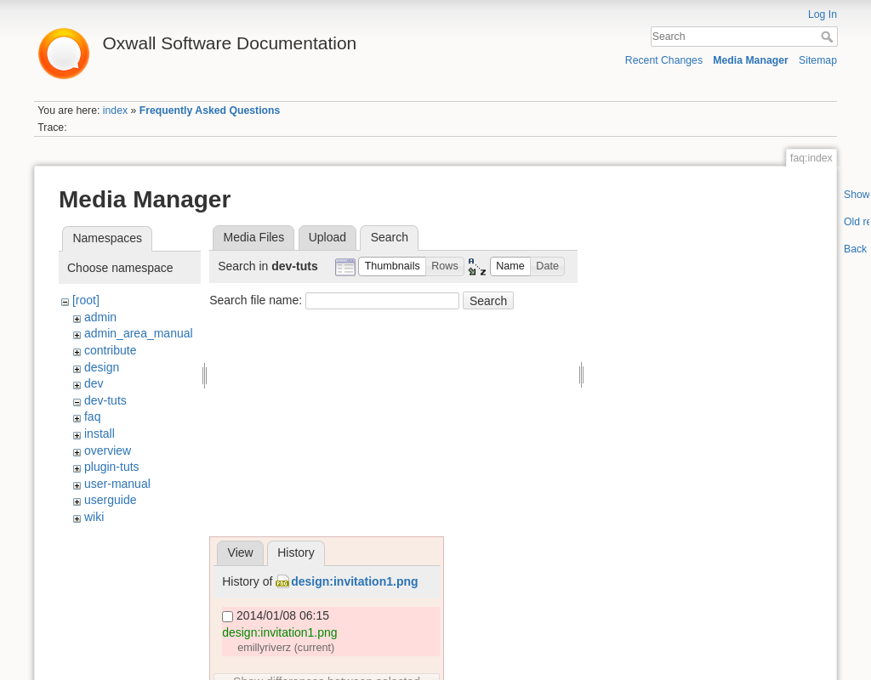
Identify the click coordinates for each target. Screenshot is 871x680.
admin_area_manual (138, 333)
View (240, 552)
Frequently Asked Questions (210, 110)
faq (92, 416)
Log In (822, 14)
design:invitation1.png (354, 581)
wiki (94, 517)
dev (94, 383)
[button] (392, 266)
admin (100, 317)
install (99, 433)
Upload (327, 237)
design (101, 367)
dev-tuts (105, 400)
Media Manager (750, 60)
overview (107, 450)
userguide (110, 500)
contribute (110, 350)
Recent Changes (664, 60)
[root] (86, 300)
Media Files (254, 237)
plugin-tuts (111, 466)
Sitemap (818, 60)
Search (829, 36)
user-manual (117, 483)
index (115, 110)
